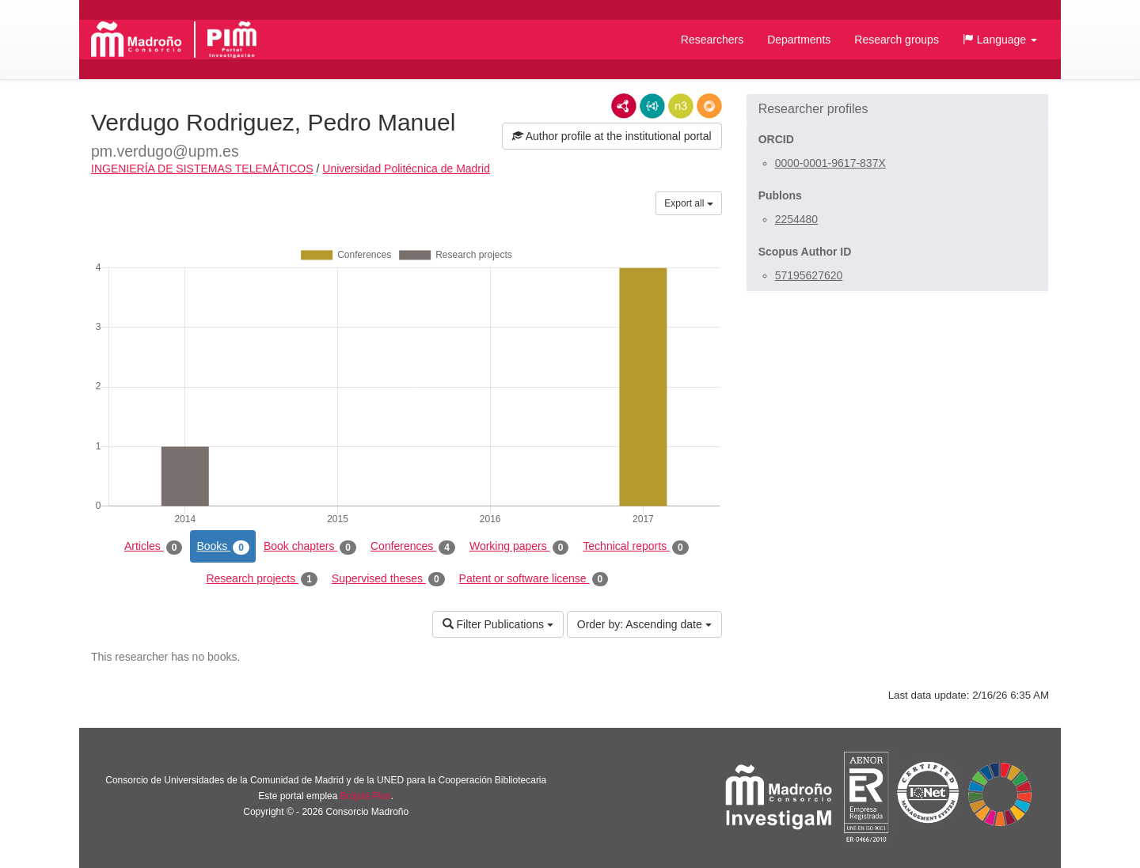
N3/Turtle (681, 106)
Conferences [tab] (412, 547)
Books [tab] (222, 547)
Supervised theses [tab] (388, 579)
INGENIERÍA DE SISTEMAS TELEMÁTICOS (202, 168)
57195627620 (809, 275)
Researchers (712, 39)
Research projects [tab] (261, 579)
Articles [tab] (153, 547)
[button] (1000, 39)
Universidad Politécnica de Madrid (406, 168)
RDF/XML (623, 106)
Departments (798, 39)
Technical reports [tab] (635, 547)
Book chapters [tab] (310, 547)
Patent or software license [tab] (534, 579)
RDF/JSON (709, 106)
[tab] (897, 109)
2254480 (797, 219)
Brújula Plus (365, 796)
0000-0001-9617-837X (830, 163)
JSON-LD (652, 106)
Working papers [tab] (518, 547)
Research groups (896, 39)
